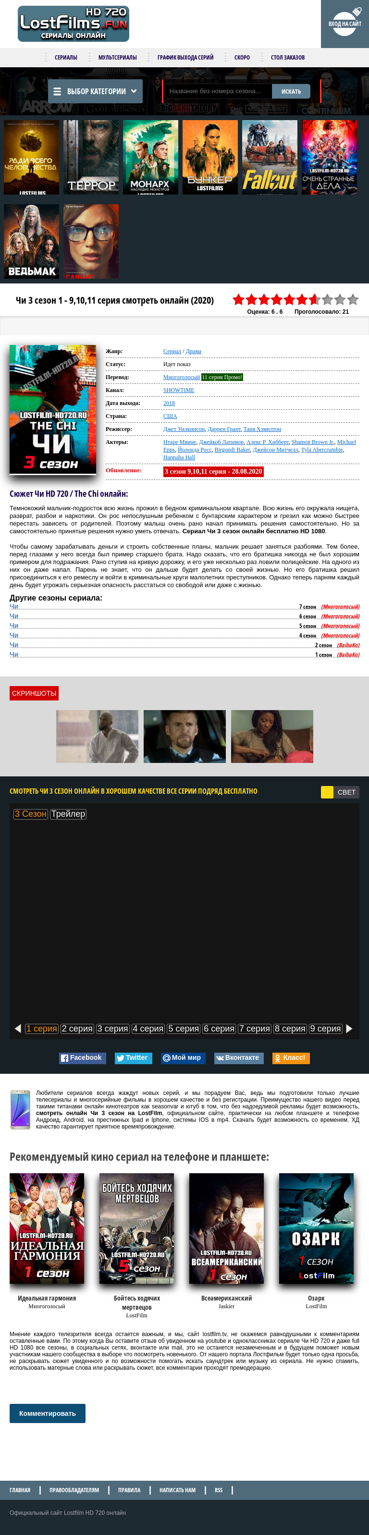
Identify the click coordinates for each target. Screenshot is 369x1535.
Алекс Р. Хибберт (267, 442)
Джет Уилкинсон (184, 429)
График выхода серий (186, 57)
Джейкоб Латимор (221, 442)
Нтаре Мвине (179, 442)
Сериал (172, 351)
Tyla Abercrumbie (322, 449)
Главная (20, 1490)
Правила (129, 1490)
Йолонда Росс (195, 449)
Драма (193, 351)
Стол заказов (288, 57)
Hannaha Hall (179, 457)
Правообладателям (74, 1490)
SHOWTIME (179, 390)
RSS (218, 1490)
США (170, 416)
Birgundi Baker (232, 449)
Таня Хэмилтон (263, 429)
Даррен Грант (224, 429)
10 (353, 299)
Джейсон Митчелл (275, 449)
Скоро (242, 57)
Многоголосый (181, 377)
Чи (14, 606)
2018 (169, 403)
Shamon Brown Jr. (313, 442)
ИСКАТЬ (291, 91)
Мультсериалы (117, 57)
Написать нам (178, 1490)
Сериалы (66, 57)
